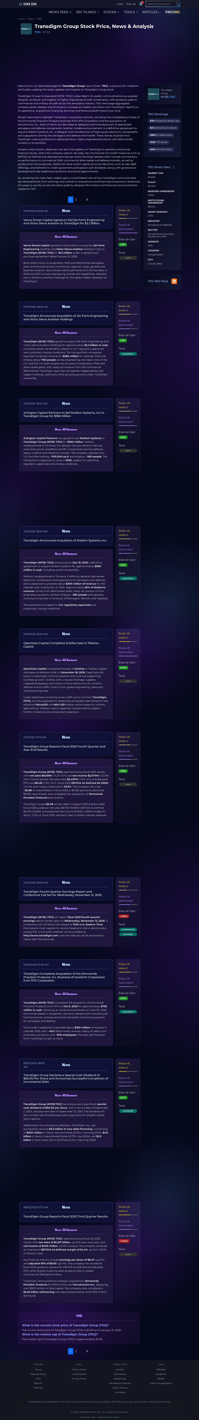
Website (153, 242)
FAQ (38, 1378)
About (38, 1369)
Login (119, 3)
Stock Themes (120, 1387)
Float (152, 182)
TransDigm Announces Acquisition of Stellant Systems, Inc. (65, 540)
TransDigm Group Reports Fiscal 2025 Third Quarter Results (65, 1216)
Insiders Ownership (161, 191)
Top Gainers (120, 1374)
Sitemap (38, 1387)
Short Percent (158, 212)
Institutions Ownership (156, 201)
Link (150, 245)
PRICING (172, 12)
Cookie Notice (79, 1374)
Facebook (161, 1374)
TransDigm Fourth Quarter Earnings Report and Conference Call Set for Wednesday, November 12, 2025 (62, 893)
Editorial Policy (38, 1374)
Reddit (160, 1378)
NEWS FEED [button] (60, 12)
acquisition (128, 353)
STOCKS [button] (111, 12)
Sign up (131, 3)
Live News (120, 1392)
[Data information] (173, 167)
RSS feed (160, 1369)
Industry (154, 221)
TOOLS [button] (131, 12)
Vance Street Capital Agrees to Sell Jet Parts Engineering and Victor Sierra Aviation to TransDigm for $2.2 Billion (63, 221)
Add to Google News (161, 1383)
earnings (128, 934)
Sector (152, 230)
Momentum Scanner (120, 1383)
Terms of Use (79, 1369)
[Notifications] (140, 4)
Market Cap (155, 173)
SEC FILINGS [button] (87, 12)
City (150, 260)
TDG (38, 32)
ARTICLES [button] (151, 12)
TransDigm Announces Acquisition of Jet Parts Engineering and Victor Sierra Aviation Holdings (65, 317)
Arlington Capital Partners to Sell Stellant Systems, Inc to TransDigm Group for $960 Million (63, 414)
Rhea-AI (38, 1383)
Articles (120, 1369)
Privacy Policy (79, 1378)
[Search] (163, 4)
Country (153, 250)
